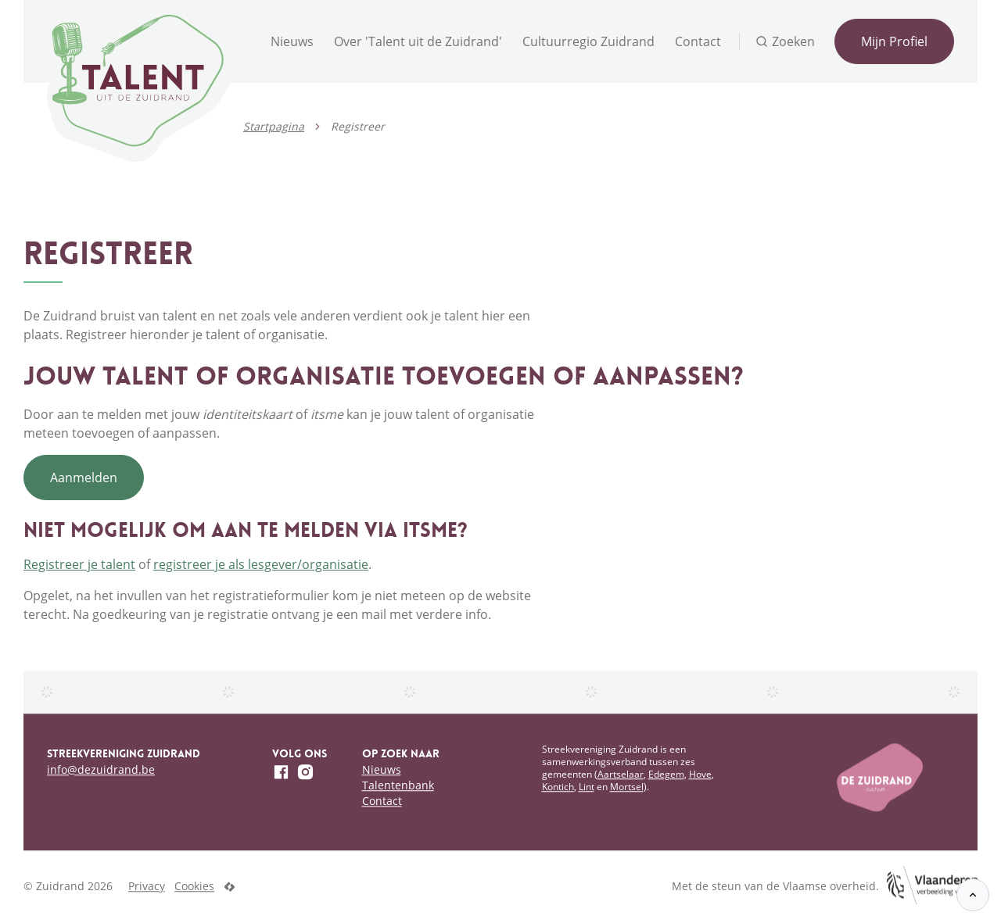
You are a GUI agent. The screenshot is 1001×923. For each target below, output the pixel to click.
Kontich (558, 786)
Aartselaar (620, 774)
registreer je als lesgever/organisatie (260, 564)
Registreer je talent (79, 564)
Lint (586, 786)
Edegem (666, 774)
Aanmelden (83, 477)
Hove (700, 774)
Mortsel (627, 786)
